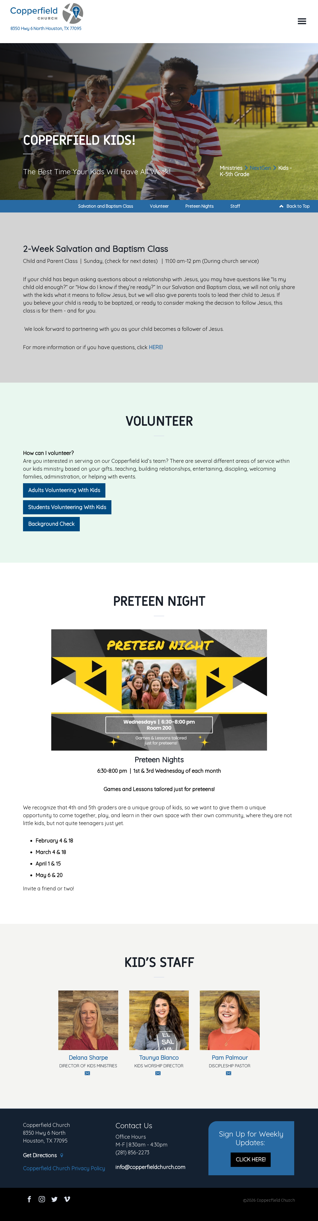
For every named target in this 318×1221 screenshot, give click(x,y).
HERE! (156, 347)
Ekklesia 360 (159, 1211)
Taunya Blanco (159, 1057)
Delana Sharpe (88, 1057)
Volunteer (159, 206)
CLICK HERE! (250, 1159)
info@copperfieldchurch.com (150, 1167)
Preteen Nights (199, 206)
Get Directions (43, 1156)
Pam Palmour (230, 1057)
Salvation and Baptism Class (105, 206)
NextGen (260, 168)
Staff (235, 206)
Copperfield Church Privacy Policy (64, 1168)
